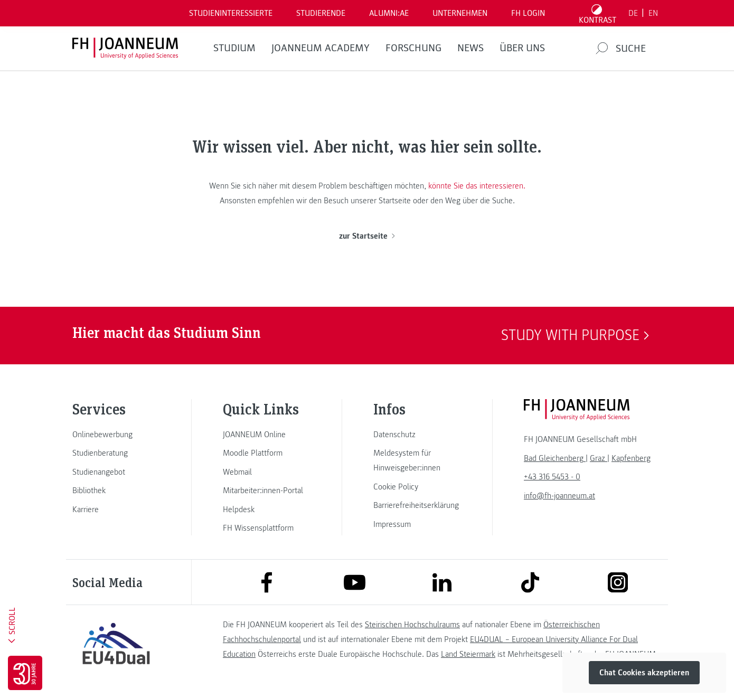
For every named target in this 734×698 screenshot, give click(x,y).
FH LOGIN (528, 13)
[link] (116, 434)
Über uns (522, 48)
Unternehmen (459, 13)
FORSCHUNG (413, 48)
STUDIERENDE (320, 13)
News (470, 48)
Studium (234, 48)
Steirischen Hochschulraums (412, 624)
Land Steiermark (468, 654)
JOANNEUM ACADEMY (320, 48)
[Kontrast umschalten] (597, 13)
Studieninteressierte (230, 13)
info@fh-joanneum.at (559, 496)
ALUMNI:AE (389, 13)
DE (633, 13)
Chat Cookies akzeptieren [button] (644, 672)
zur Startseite (366, 236)
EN (653, 13)
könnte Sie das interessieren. (476, 186)
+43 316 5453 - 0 (552, 476)
